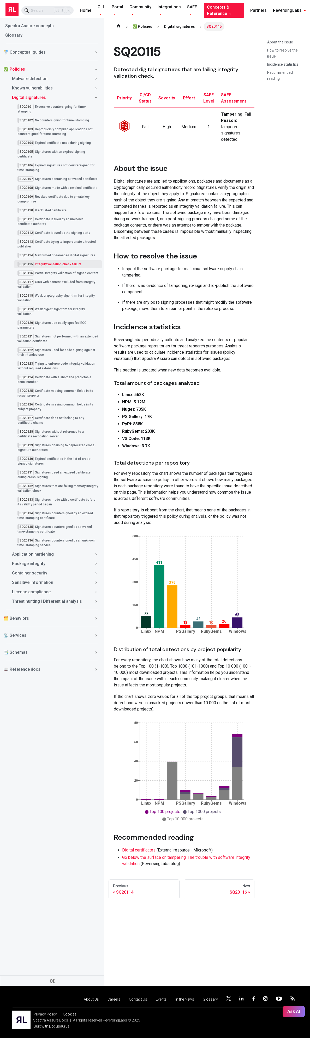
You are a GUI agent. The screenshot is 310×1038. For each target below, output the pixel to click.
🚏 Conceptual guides (24, 52)
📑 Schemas (15, 652)
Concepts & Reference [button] (218, 10)
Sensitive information (32, 582)
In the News (184, 999)
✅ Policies (14, 69)
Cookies (69, 1014)
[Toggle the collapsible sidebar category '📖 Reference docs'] (96, 669)
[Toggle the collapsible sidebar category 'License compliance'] (96, 592)
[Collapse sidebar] (52, 980)
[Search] (47, 10)
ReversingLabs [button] (287, 10)
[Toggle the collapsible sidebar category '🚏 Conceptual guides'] (96, 52)
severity (166, 97)
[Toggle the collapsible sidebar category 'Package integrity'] (96, 564)
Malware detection (29, 78)
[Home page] (119, 26)
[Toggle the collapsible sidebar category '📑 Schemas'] (96, 652)
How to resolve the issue (282, 53)
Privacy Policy (45, 1014)
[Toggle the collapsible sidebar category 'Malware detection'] (96, 79)
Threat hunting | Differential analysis (47, 601)
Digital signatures (29, 97)
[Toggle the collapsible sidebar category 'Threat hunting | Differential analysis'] (96, 601)
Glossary (13, 35)
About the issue (280, 42)
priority (124, 97)
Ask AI (293, 1011)
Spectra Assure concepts (29, 25)
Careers (114, 999)
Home (85, 10)
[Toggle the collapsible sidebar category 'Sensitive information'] (96, 582)
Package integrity (28, 563)
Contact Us (138, 999)
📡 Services (14, 635)
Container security (29, 573)
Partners (258, 10)
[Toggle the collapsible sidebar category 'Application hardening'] (96, 554)
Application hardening (33, 554)
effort (189, 97)
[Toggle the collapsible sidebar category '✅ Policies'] (96, 69)
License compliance (31, 591)
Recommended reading (280, 75)
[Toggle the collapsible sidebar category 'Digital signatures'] (96, 97)
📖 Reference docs (21, 669)
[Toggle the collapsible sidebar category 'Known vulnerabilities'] (96, 88)
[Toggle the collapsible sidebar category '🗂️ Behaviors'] (96, 618)
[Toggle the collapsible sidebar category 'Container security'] (96, 573)
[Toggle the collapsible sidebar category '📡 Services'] (96, 635)
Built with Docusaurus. (52, 1026)
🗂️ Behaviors (16, 618)
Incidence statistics (283, 64)
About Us (91, 999)
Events (161, 999)
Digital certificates (139, 850)
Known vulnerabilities (32, 88)
